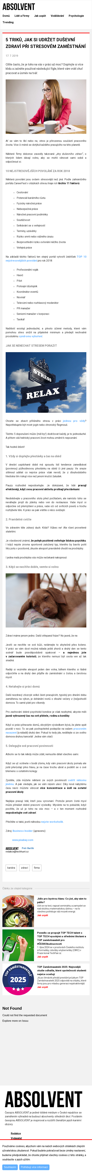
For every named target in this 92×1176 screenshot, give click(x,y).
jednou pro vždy (74, 420)
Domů (6, 15)
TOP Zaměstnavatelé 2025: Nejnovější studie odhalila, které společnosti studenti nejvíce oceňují (61, 970)
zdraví (24, 867)
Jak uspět (40, 15)
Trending (8, 22)
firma (37, 867)
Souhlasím (10, 1167)
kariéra (11, 867)
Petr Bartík (28, 848)
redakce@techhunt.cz (17, 851)
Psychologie (76, 15)
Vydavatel (16, 1138)
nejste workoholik (52, 821)
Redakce (16, 1133)
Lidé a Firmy (22, 15)
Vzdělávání (57, 15)
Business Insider (23, 830)
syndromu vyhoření (30, 336)
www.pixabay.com (19, 840)
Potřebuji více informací (34, 1167)
